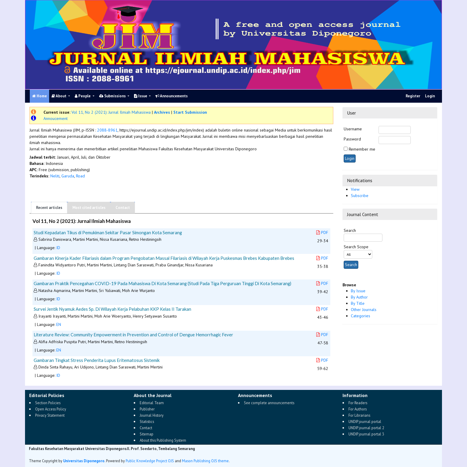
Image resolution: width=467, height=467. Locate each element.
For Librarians (359, 415)
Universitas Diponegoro (84, 460)
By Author (359, 297)
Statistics (147, 421)
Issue (141, 96)
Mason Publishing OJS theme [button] (205, 460)
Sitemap (146, 434)
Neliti (55, 176)
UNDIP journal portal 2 (366, 427)
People (83, 96)
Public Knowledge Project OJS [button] (150, 460)
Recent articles (49, 207)
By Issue (358, 290)
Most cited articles (88, 207)
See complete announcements (269, 402)
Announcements (171, 96)
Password (352, 139)
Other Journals (363, 309)
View (355, 189)
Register (413, 96)
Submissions (113, 96)
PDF (322, 232)
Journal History (152, 415)
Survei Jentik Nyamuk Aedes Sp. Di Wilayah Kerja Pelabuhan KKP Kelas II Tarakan (112, 309)
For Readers (357, 402)
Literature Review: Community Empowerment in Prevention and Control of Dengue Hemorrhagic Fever (133, 334)
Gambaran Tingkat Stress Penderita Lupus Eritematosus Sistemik (97, 360)
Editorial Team (152, 402)
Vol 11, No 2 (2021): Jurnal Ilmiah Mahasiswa (111, 112)
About (59, 96)
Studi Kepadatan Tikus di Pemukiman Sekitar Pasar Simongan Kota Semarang (108, 232)
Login (430, 96)
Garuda (67, 176)
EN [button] (58, 324)
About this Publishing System (163, 440)
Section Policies (47, 402)
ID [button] (58, 247)
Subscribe (359, 195)
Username (353, 129)
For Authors (357, 409)
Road (80, 176)
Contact (123, 207)
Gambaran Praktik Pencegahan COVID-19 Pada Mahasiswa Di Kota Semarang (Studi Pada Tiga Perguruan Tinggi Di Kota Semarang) (162, 283)
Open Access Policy (50, 409)
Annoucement (55, 118)
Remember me (362, 149)
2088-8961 (107, 130)
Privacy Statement (50, 415)
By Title (358, 303)
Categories (360, 315)
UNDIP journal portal (364, 421)
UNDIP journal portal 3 (366, 434)
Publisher (147, 409)
